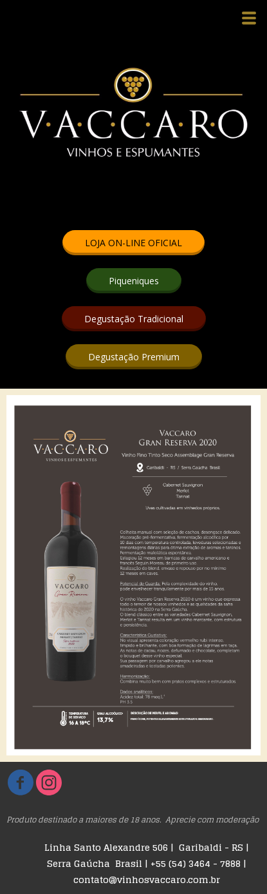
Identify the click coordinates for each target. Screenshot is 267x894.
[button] (133, 242)
